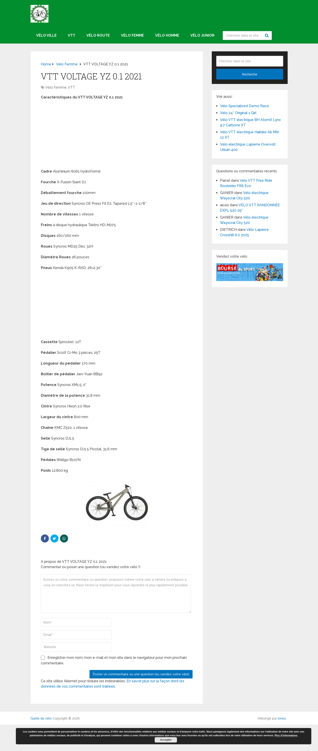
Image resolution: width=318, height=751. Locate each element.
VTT (71, 35)
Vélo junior (202, 35)
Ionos (282, 718)
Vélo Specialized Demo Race (244, 106)
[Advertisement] (117, 135)
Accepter (165, 739)
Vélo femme (132, 35)
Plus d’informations (285, 735)
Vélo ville (46, 35)
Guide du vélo (41, 718)
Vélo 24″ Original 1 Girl (238, 113)
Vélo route (98, 35)
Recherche (267, 35)
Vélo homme (167, 35)
